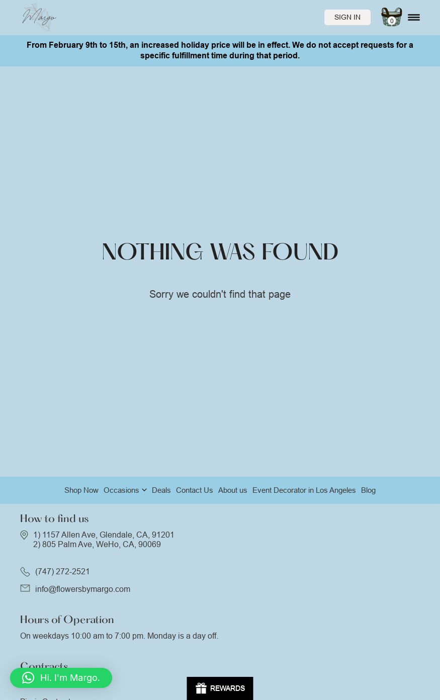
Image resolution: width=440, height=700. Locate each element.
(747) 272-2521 (62, 571)
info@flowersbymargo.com (82, 589)
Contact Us (194, 490)
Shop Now (81, 490)
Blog (368, 490)
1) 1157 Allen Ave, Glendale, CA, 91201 (103, 535)
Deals (161, 490)
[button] (61, 678)
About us (232, 490)
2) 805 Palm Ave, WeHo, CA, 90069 (97, 544)
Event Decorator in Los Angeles (304, 490)
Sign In (347, 17)
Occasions (121, 490)
